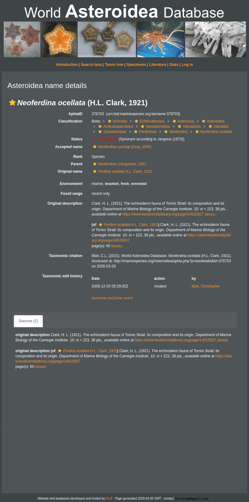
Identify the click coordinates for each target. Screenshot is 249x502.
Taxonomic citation (65, 256)
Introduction (67, 64)
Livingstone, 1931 (119, 164)
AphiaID (75, 114)
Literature (157, 64)
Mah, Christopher (206, 286)
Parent (76, 164)
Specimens (136, 64)
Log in (187, 64)
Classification (70, 121)
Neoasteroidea (154, 126)
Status (77, 139)
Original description (64, 203)
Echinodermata (149, 121)
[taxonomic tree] (103, 298)
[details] (210, 214)
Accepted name (69, 147)
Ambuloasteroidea (115, 126)
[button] (12, 102)
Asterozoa (182, 121)
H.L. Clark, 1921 (122, 171)
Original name (70, 171)
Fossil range (72, 193)
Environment (71, 184)
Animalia (116, 121)
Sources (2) (28, 321)
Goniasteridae (111, 132)
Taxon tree (114, 64)
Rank (77, 157)
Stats (173, 64)
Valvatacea (188, 126)
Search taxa (91, 64)
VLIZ (109, 498)
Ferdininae (145, 132)
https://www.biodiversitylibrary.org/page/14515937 (163, 214)
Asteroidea (212, 121)
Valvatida (217, 126)
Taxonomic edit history (62, 276)
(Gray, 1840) (121, 147)
